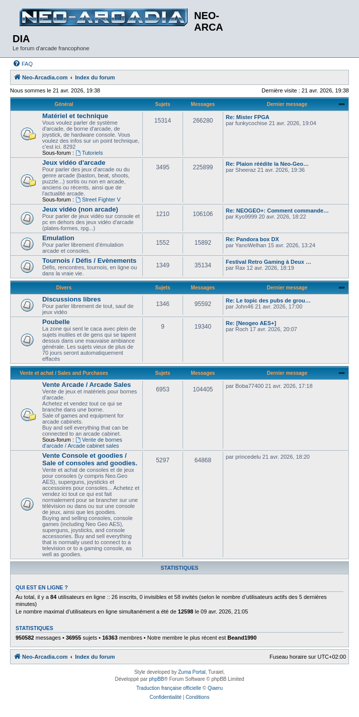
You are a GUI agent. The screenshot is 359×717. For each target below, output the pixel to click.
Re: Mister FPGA (248, 117)
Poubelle (56, 322)
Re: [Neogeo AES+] (251, 323)
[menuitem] (23, 64)
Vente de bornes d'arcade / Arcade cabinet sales (82, 443)
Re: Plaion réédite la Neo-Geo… (267, 164)
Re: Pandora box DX (252, 239)
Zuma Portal (191, 672)
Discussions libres (71, 299)
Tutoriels (89, 153)
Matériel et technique (75, 116)
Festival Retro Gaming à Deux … (268, 262)
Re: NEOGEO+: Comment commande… (277, 211)
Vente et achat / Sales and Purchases (64, 373)
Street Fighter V (98, 199)
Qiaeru (215, 688)
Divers (64, 287)
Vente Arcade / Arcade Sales (86, 384)
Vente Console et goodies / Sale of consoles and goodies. (89, 459)
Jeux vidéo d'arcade (74, 162)
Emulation (58, 238)
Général (63, 104)
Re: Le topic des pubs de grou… (268, 300)
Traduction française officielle (168, 688)
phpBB (156, 679)
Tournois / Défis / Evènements (89, 260)
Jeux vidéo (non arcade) (80, 209)
